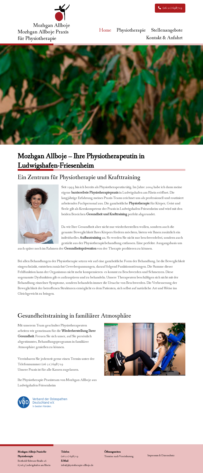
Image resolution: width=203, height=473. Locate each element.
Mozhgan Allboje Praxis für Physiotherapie (43, 35)
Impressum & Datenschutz (160, 455)
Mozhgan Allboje (51, 25)
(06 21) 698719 (52, 364)
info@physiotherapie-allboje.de (77, 465)
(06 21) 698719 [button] (170, 8)
